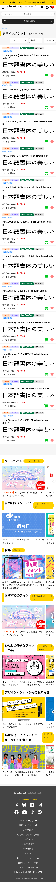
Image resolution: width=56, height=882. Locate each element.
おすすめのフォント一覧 (40, 598)
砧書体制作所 (7, 51)
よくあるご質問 (28, 844)
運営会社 (28, 853)
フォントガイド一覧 (42, 505)
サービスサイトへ (46, 737)
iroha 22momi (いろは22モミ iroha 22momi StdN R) (27, 90)
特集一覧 (16, 550)
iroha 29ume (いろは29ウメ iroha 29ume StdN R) (26, 322)
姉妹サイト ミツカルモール (28, 858)
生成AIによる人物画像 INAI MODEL (28, 872)
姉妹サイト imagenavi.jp (28, 863)
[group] (23, 481)
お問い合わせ (28, 849)
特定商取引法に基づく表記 (28, 835)
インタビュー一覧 (43, 648)
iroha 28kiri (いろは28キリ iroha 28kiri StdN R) (24, 291)
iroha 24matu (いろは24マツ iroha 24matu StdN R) (26, 156)
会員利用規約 (28, 830)
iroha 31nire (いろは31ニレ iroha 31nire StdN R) (25, 388)
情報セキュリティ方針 (28, 825)
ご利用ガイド (28, 839)
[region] (28, 65)
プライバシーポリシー (28, 821)
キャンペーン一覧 (32, 461)
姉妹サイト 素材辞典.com (28, 868)
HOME (5, 28)
